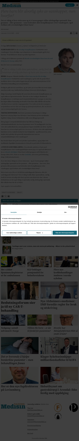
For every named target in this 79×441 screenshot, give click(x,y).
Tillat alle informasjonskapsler (64, 232)
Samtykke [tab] (14, 212)
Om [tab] (65, 212)
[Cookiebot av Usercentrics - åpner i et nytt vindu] (69, 207)
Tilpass (39, 232)
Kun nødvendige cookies (14, 232)
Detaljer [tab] (39, 212)
